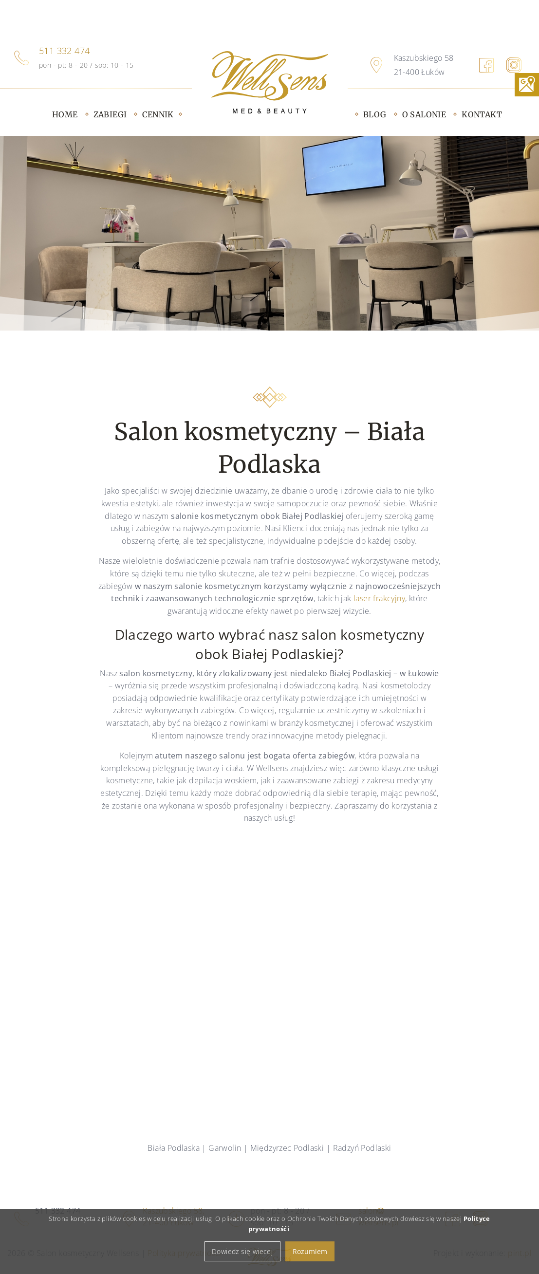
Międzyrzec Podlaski (287, 1148)
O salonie (424, 114)
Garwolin (224, 1148)
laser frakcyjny (379, 598)
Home (65, 114)
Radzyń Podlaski (362, 1148)
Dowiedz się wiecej (242, 1261)
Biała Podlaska (174, 1148)
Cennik (157, 114)
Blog (375, 114)
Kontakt (482, 114)
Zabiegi (110, 114)
